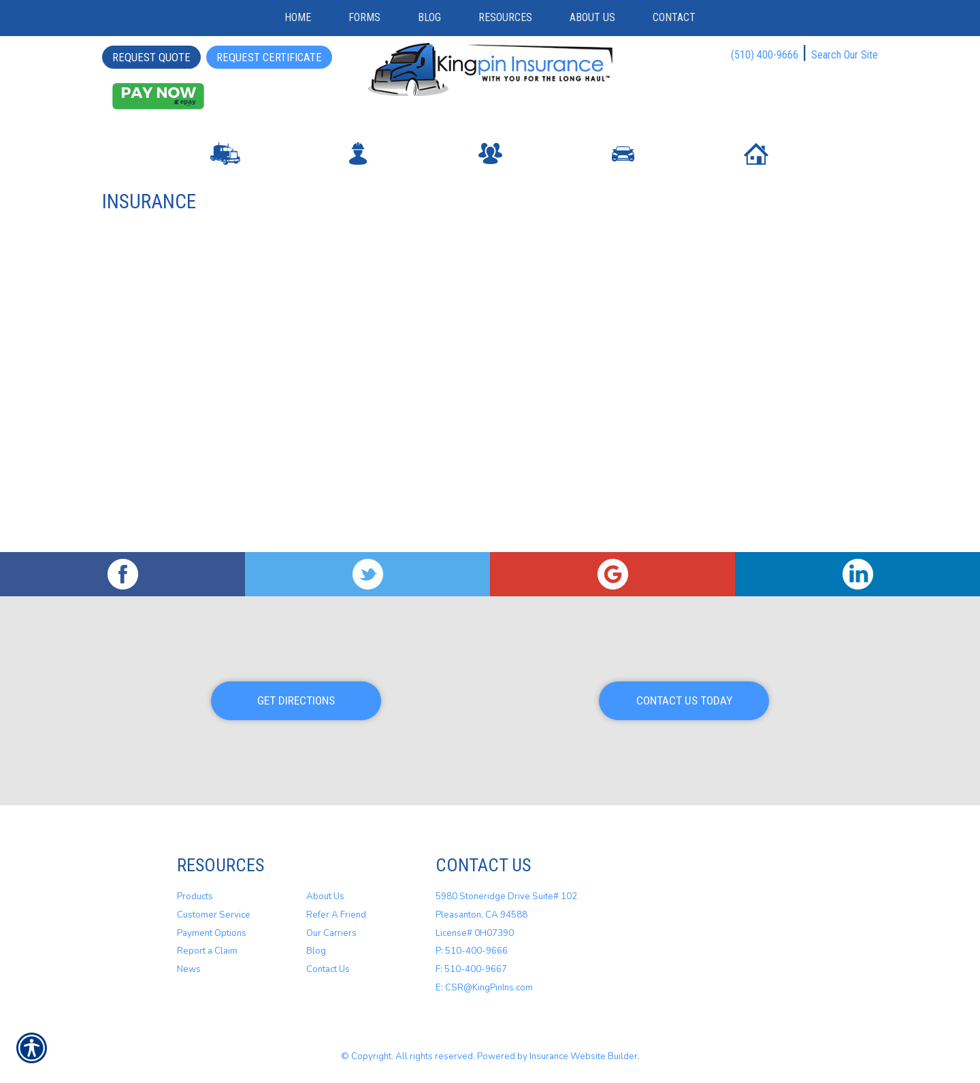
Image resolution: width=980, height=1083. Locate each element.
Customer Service (213, 915)
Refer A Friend (336, 915)
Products (195, 896)
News (189, 969)
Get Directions (296, 700)
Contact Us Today (684, 700)
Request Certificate (269, 57)
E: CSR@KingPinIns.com (484, 987)
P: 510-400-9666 (472, 951)
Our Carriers (331, 932)
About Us (325, 896)
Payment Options (211, 932)
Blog (316, 951)
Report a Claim (207, 951)
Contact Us (328, 969)
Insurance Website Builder (583, 1056)
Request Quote (151, 57)
